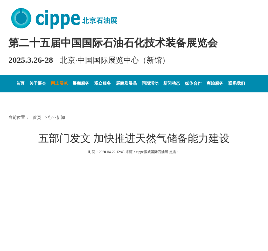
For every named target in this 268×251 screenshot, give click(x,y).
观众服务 (102, 83)
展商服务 (81, 83)
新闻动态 (171, 83)
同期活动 (150, 83)
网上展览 (59, 83)
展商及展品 (126, 83)
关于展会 (37, 83)
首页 (20, 83)
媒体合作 (193, 83)
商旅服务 (215, 83)
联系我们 (236, 83)
